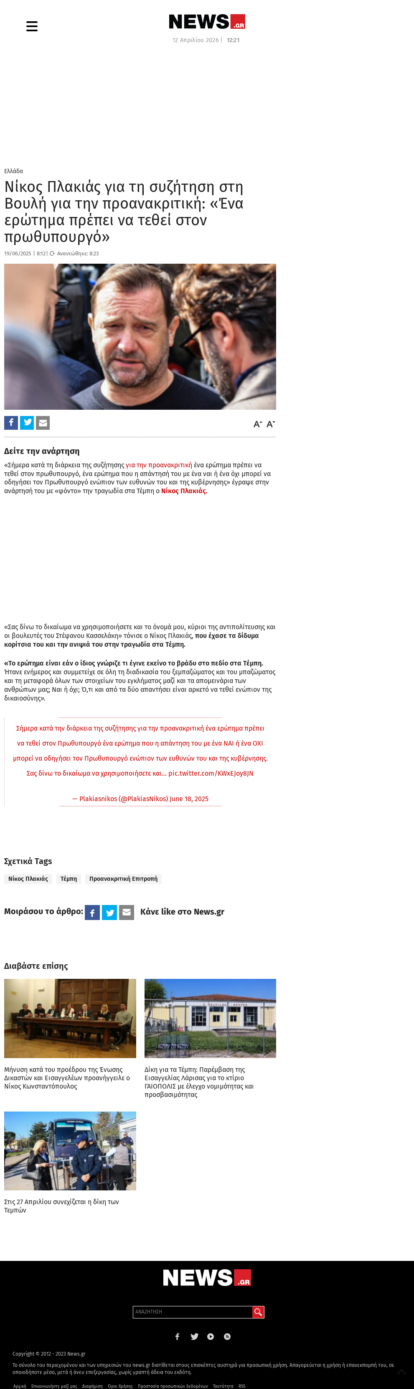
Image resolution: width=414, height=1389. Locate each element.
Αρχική (19, 1386)
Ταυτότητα (223, 1386)
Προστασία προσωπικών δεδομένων (173, 1386)
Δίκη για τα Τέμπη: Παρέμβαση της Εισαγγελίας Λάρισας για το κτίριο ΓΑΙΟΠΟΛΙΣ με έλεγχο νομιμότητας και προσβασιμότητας (199, 1082)
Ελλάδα (13, 171)
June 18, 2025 (189, 799)
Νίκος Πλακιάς (28, 878)
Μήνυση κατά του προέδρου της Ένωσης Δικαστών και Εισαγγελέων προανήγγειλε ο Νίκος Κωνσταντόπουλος (67, 1078)
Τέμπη (69, 878)
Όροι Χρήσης (120, 1386)
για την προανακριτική (159, 465)
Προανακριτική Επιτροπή (123, 878)
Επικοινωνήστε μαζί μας (54, 1386)
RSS (242, 1386)
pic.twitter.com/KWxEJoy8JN (211, 773)
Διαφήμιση (92, 1386)
